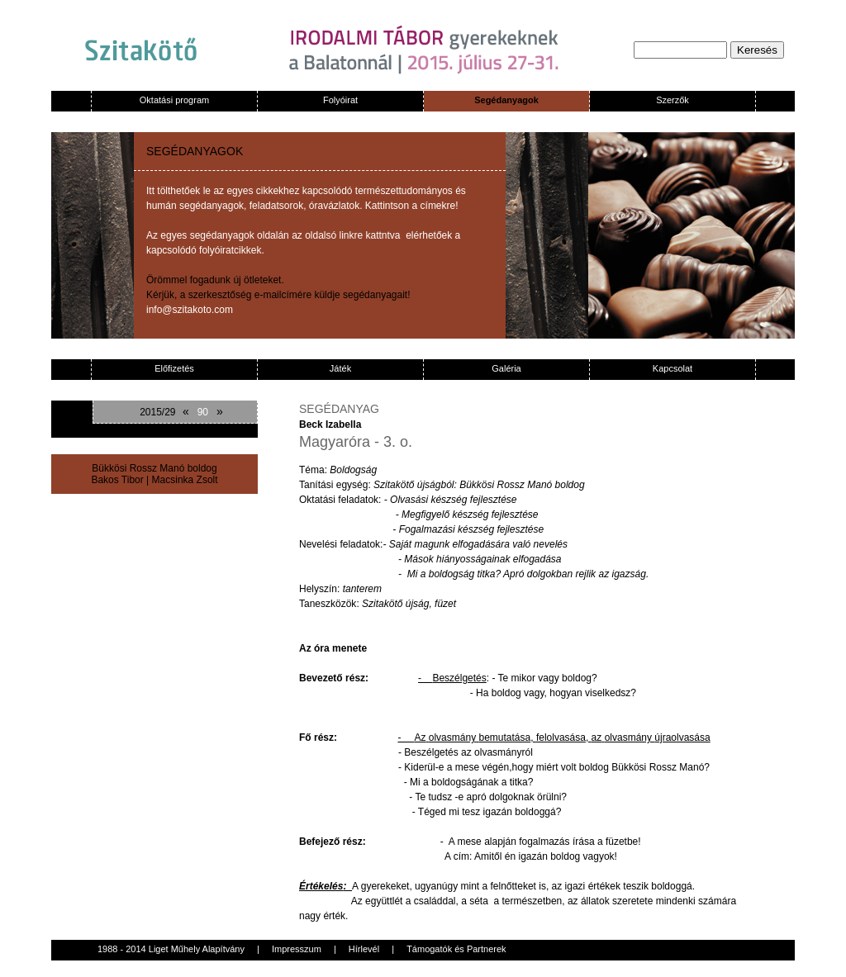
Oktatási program (174, 100)
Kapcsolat (672, 368)
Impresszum (296, 949)
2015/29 (157, 412)
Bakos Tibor (117, 480)
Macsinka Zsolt (185, 480)
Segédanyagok (506, 100)
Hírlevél (364, 949)
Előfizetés (174, 368)
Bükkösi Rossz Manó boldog (154, 468)
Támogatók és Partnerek (456, 949)
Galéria (506, 368)
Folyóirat (340, 100)
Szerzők (672, 100)
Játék (340, 368)
